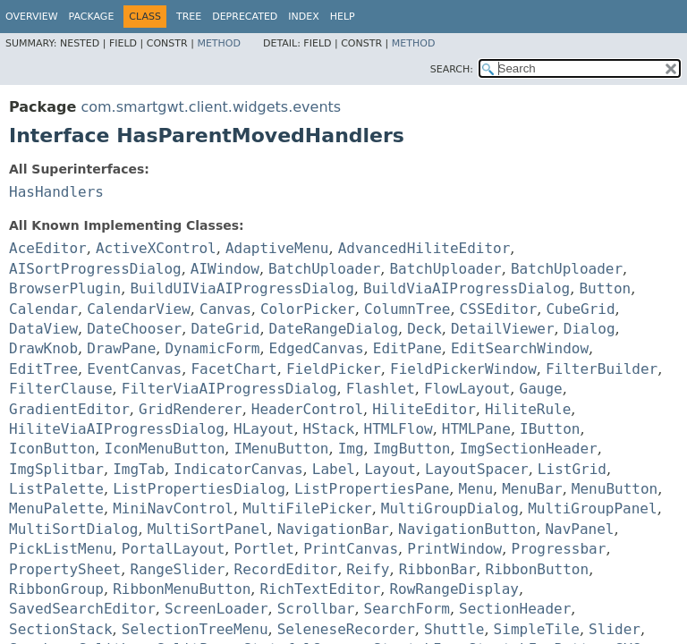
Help (342, 16)
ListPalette (56, 488)
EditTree (43, 368)
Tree (188, 16)
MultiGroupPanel (592, 508)
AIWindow (225, 268)
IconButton (52, 448)
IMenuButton (281, 448)
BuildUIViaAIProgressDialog (241, 288)
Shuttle (454, 629)
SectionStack (61, 629)
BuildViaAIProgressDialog (466, 288)
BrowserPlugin (65, 288)
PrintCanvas (350, 548)
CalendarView (139, 309)
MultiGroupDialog (450, 508)
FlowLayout (467, 388)
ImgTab (139, 469)
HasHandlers (56, 191)
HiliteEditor (424, 409)
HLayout (263, 428)
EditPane (407, 348)
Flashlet (380, 388)
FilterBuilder (601, 368)
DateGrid (225, 328)
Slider (614, 629)
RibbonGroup (56, 588)
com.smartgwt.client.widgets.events (211, 106)
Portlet (264, 548)
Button (605, 288)
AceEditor (48, 248)
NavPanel (579, 529)
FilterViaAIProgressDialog (229, 388)
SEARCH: (451, 69)
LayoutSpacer (477, 469)
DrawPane (121, 348)
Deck (424, 328)
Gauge (541, 388)
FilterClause (61, 388)
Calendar (43, 309)
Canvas (225, 309)
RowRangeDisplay (454, 588)
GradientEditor (69, 409)
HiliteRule (528, 409)
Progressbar (558, 548)
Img (351, 448)
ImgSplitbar (56, 469)
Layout (390, 469)
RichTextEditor (319, 588)
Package (91, 16)
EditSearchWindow (520, 348)
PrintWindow (454, 548)
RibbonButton (537, 569)
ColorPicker (307, 309)
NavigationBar (333, 529)
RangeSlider (177, 569)
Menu (476, 488)
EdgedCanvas (316, 348)
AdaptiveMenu (277, 248)
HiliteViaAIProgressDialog (117, 428)
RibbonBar (438, 569)
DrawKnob (43, 348)
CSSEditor (499, 309)
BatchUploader (324, 268)
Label (333, 469)
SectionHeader (515, 608)
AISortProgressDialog (95, 268)
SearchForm (407, 608)
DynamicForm (212, 348)
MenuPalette (56, 508)
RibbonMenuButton (181, 588)
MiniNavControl (173, 508)
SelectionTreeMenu (195, 629)
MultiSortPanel (208, 529)
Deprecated (244, 16)
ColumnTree (407, 309)
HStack (329, 428)
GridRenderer (190, 409)
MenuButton (614, 488)
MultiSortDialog (74, 529)
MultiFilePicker (307, 508)
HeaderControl (307, 409)
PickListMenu (61, 548)
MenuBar (532, 488)
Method (219, 43)
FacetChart (233, 368)
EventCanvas (134, 368)
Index (303, 16)
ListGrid (572, 469)
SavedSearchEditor (82, 608)
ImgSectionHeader (529, 448)
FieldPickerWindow (463, 368)
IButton (550, 428)
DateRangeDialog (334, 328)
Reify (367, 569)
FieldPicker (333, 368)
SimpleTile (537, 629)
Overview (31, 16)
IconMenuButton (165, 448)
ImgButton (412, 448)
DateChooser (134, 328)
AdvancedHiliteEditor (424, 248)
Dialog (589, 328)
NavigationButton (467, 529)
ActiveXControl (156, 248)
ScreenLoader (216, 608)
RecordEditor (286, 569)
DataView (43, 328)
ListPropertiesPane (371, 488)
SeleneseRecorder (346, 629)
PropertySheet (65, 569)
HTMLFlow (398, 428)
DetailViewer (503, 328)
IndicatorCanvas (238, 469)
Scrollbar (316, 608)
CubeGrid (580, 309)
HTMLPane (476, 428)
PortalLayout (173, 548)
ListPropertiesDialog (199, 488)
